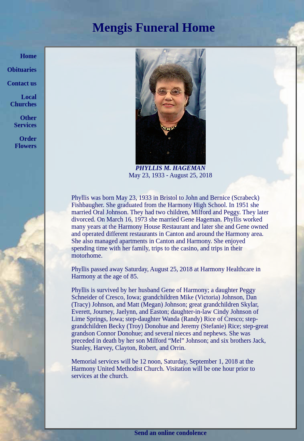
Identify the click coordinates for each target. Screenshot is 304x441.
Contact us (21, 83)
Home (28, 56)
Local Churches (23, 100)
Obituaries (21, 69)
